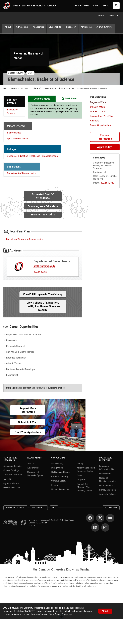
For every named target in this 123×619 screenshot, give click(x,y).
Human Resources (60, 489)
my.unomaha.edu (11, 483)
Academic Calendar (12, 466)
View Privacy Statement (61, 614)
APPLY (105, 5)
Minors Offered (98, 111)
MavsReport (105, 473)
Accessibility (57, 463)
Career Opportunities (100, 125)
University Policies (107, 494)
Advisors (94, 120)
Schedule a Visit (28, 422)
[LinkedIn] (95, 527)
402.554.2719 (107, 182)
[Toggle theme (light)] (54, 508)
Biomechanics (14, 132)
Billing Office (57, 468)
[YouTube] (110, 518)
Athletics (85, 27)
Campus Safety (58, 481)
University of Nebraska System (35, 474)
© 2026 (32, 526)
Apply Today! (104, 147)
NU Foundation (106, 485)
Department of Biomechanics (21, 173)
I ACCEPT (105, 611)
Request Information (105, 137)
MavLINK (7, 479)
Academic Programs (19, 88)
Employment (33, 468)
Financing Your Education (43, 206)
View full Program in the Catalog (43, 294)
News (79, 475)
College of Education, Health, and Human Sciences (53, 88)
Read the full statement (85, 586)
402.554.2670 (40, 272)
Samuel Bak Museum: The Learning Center (84, 487)
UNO (5, 88)
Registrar (81, 480)
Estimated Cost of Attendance (43, 196)
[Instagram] (105, 527)
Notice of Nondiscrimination (107, 480)
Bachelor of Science (12, 111)
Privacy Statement (107, 490)
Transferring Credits (43, 214)
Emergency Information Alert (107, 468)
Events (54, 485)
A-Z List (31, 463)
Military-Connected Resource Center (86, 469)
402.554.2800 (111, 508)
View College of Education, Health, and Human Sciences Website (43, 306)
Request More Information (27, 410)
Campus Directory (59, 476)
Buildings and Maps (60, 472)
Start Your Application (28, 432)
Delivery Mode (97, 107)
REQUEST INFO (82, 5)
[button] (7, 29)
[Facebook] (90, 518)
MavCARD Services (12, 475)
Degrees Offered (99, 102)
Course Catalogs (11, 470)
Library (80, 463)
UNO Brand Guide (11, 488)
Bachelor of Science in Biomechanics (24, 239)
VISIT (95, 5)
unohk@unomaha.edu (44, 266)
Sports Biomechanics (17, 138)
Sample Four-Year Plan (101, 116)
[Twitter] (100, 518)
